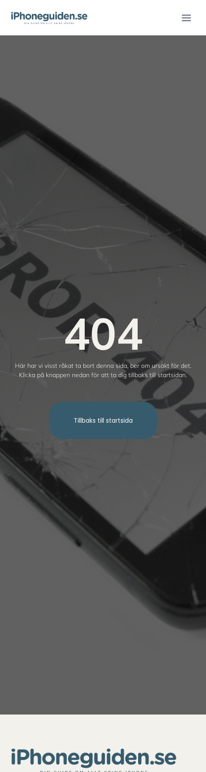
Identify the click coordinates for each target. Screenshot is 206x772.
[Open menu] (186, 18)
